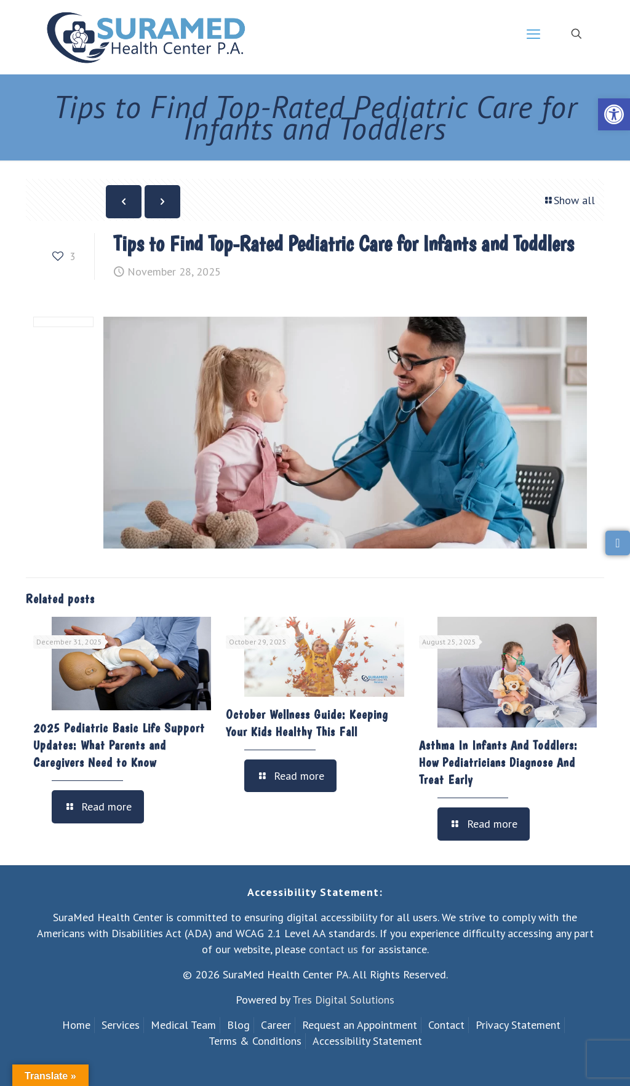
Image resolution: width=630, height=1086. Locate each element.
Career (276, 1025)
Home (76, 1025)
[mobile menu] (533, 33)
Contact (446, 1025)
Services (121, 1025)
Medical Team (183, 1025)
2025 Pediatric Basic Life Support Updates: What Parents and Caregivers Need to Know (119, 745)
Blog (238, 1025)
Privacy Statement (518, 1025)
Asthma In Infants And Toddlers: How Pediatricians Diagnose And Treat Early (498, 762)
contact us (333, 949)
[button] (614, 114)
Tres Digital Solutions (343, 1000)
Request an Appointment (359, 1025)
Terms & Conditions (255, 1041)
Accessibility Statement (367, 1041)
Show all (569, 200)
